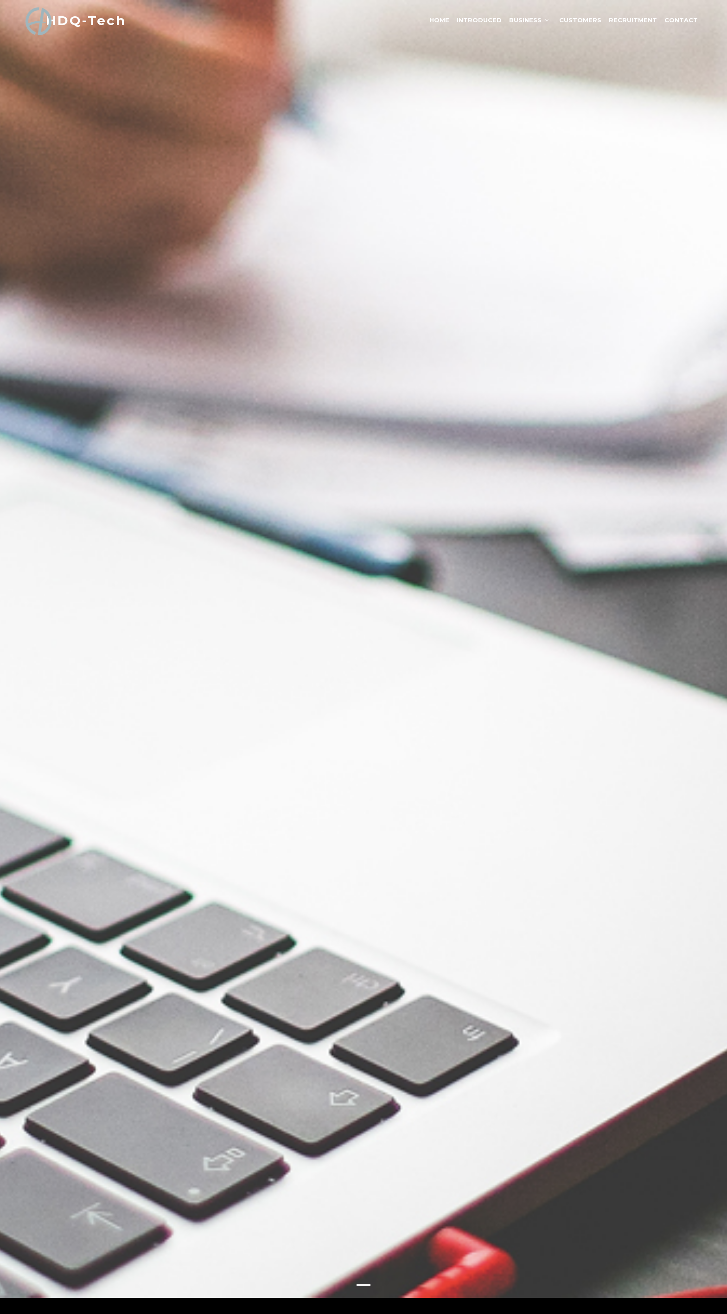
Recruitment (633, 20)
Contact (681, 20)
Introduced (479, 20)
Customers (580, 20)
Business (525, 20)
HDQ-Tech (86, 20)
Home (439, 20)
